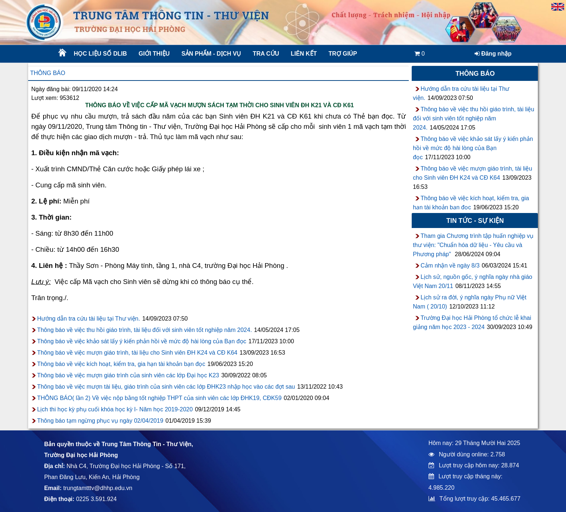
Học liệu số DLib (100, 54)
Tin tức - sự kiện (475, 220)
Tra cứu (266, 54)
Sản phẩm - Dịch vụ (210, 54)
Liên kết (304, 54)
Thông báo (47, 73)
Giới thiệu (154, 54)
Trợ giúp (342, 54)
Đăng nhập (493, 54)
